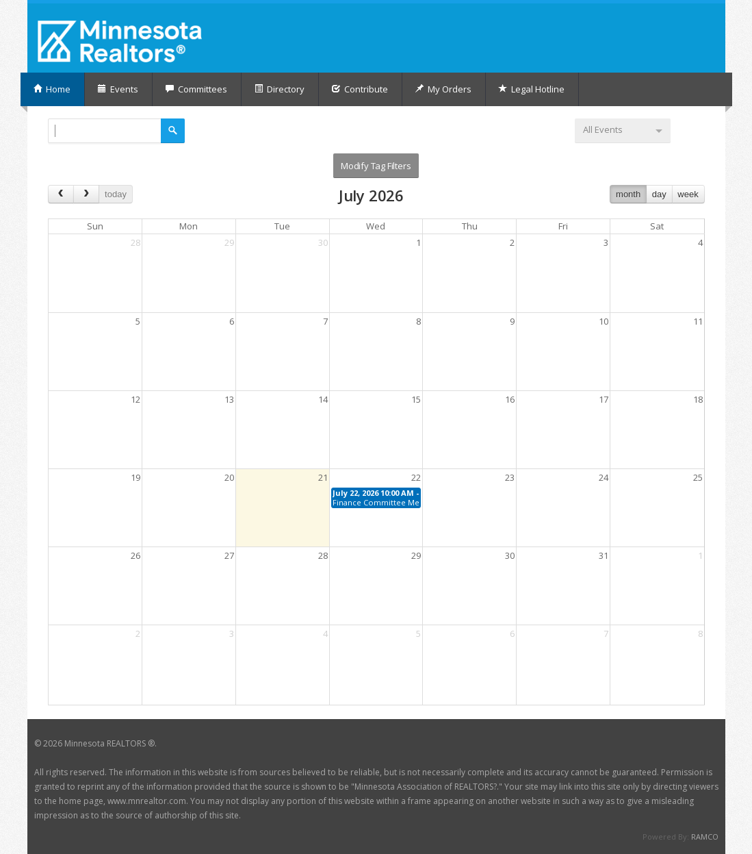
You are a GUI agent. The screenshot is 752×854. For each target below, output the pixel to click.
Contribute (359, 89)
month (628, 194)
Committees (196, 89)
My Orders (443, 89)
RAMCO (704, 836)
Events (117, 89)
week (687, 194)
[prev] (61, 194)
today (116, 194)
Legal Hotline (531, 89)
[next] (86, 194)
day (659, 194)
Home (51, 89)
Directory (279, 89)
